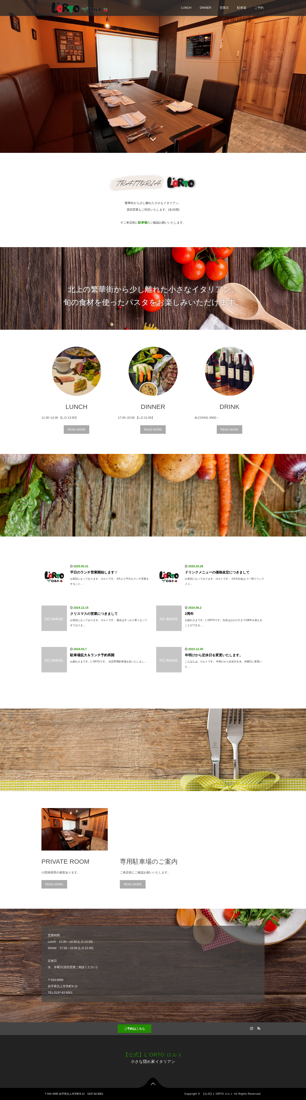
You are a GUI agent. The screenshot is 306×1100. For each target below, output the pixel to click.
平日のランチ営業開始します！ (94, 572)
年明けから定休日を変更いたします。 (214, 655)
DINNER (205, 7)
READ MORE (77, 429)
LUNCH (186, 7)
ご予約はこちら (134, 1028)
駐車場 (241, 7)
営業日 (224, 7)
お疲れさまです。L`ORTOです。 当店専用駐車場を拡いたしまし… (108, 661)
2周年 (189, 613)
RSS (258, 1027)
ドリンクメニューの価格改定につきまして (217, 572)
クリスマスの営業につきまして (94, 613)
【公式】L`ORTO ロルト (153, 1055)
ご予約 (259, 7)
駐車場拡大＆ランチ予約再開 (92, 655)
